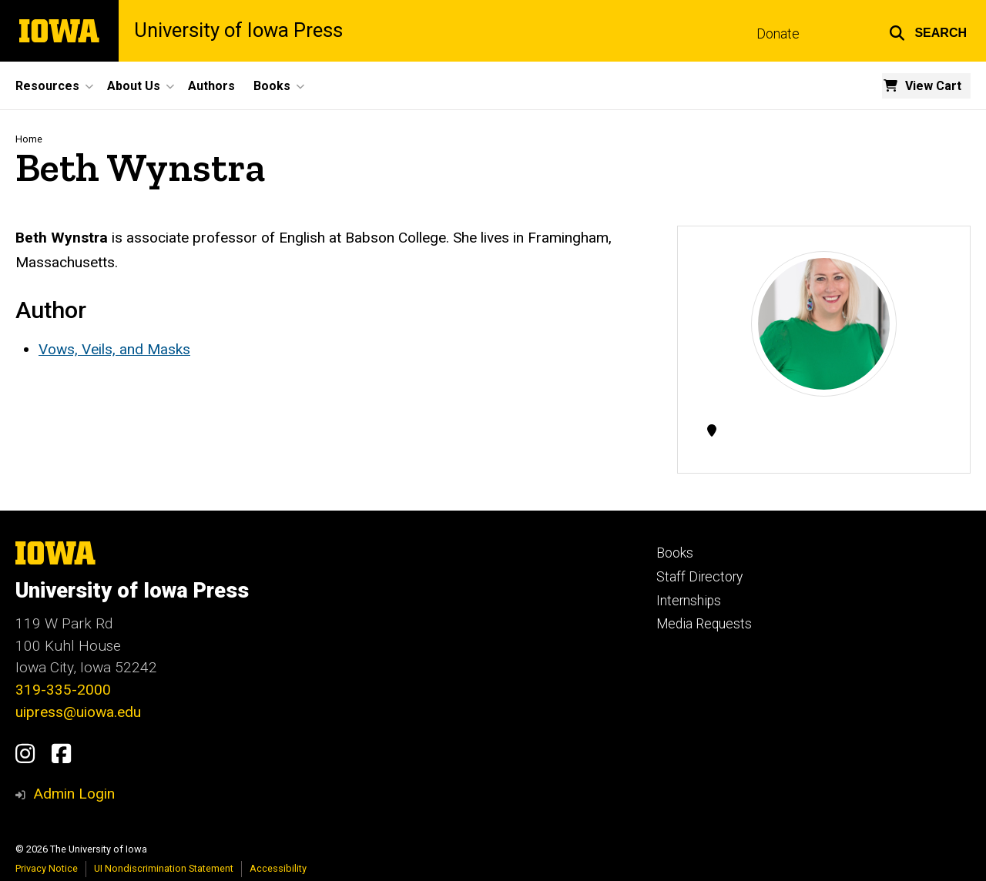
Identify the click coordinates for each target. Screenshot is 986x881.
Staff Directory (699, 577)
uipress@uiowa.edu (78, 712)
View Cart (933, 86)
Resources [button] (47, 86)
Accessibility (278, 868)
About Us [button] (133, 86)
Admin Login (74, 793)
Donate (778, 34)
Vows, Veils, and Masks (114, 349)
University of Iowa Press (238, 31)
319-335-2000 (63, 689)
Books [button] (271, 86)
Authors (211, 86)
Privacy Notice (46, 868)
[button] (928, 31)
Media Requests (704, 623)
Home (28, 139)
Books (674, 553)
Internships (688, 600)
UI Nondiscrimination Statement (163, 868)
